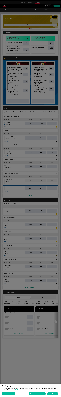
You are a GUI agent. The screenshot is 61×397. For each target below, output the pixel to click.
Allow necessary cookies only (37, 393)
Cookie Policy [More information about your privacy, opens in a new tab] (16, 389)
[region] (30, 390)
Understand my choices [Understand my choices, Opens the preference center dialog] (8, 393)
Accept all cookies (52, 393)
